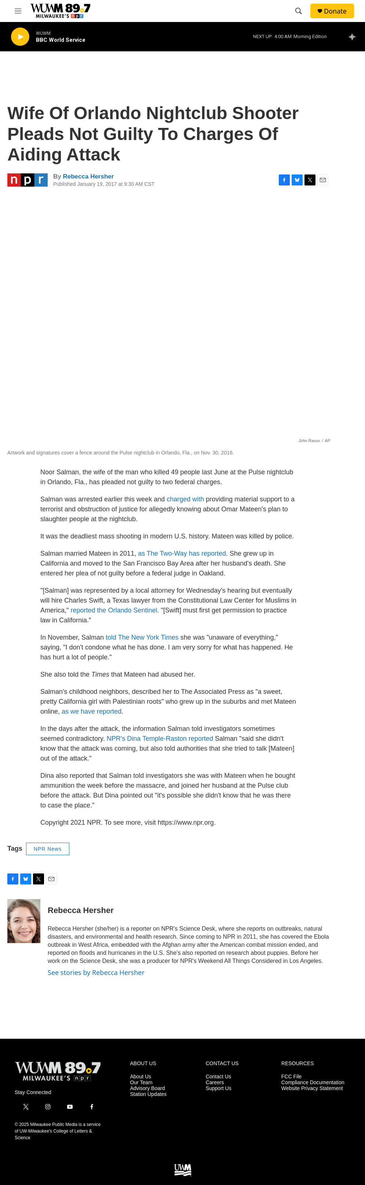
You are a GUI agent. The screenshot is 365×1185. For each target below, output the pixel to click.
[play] (20, 37)
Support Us (218, 1088)
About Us (141, 1076)
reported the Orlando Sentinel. (114, 610)
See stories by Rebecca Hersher (96, 972)
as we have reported (91, 711)
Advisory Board (147, 1088)
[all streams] (354, 36)
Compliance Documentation (312, 1082)
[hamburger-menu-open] (18, 11)
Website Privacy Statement (312, 1088)
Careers (215, 1082)
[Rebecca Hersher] (23, 921)
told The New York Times (142, 637)
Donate (335, 11)
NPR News (48, 849)
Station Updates (148, 1094)
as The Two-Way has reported (182, 553)
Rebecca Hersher (88, 176)
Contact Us (218, 1076)
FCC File (291, 1076)
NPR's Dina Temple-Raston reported (160, 738)
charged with (185, 499)
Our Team (141, 1082)
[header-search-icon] (299, 11)
